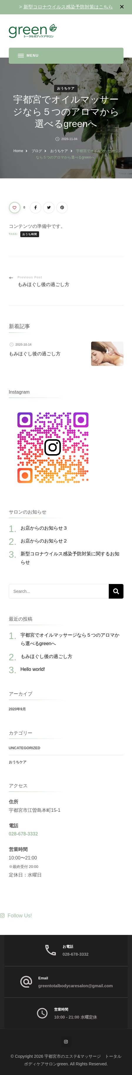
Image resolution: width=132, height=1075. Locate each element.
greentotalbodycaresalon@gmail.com (75, 985)
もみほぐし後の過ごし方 (35, 353)
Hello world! (33, 669)
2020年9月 (17, 709)
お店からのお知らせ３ (44, 528)
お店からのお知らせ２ (44, 540)
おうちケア (66, 88)
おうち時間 (29, 234)
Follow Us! (16, 915)
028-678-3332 (23, 833)
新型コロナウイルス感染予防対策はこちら (68, 6)
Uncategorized (25, 748)
